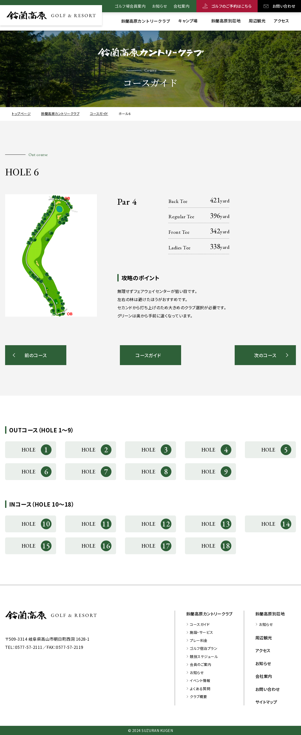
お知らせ (159, 6)
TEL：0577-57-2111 (24, 647)
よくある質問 (200, 688)
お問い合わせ (283, 6)
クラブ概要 (198, 696)
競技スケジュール (204, 656)
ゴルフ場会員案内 (130, 6)
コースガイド (200, 624)
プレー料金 (198, 640)
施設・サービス (201, 632)
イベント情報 (200, 680)
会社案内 (181, 6)
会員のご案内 (200, 664)
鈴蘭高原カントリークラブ (209, 614)
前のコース (35, 355)
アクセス (262, 650)
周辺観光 (263, 638)
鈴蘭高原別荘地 (270, 614)
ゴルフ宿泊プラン (203, 648)
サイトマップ (266, 702)
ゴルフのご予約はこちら (231, 6)
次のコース (265, 355)
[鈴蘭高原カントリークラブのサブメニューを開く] (145, 21)
